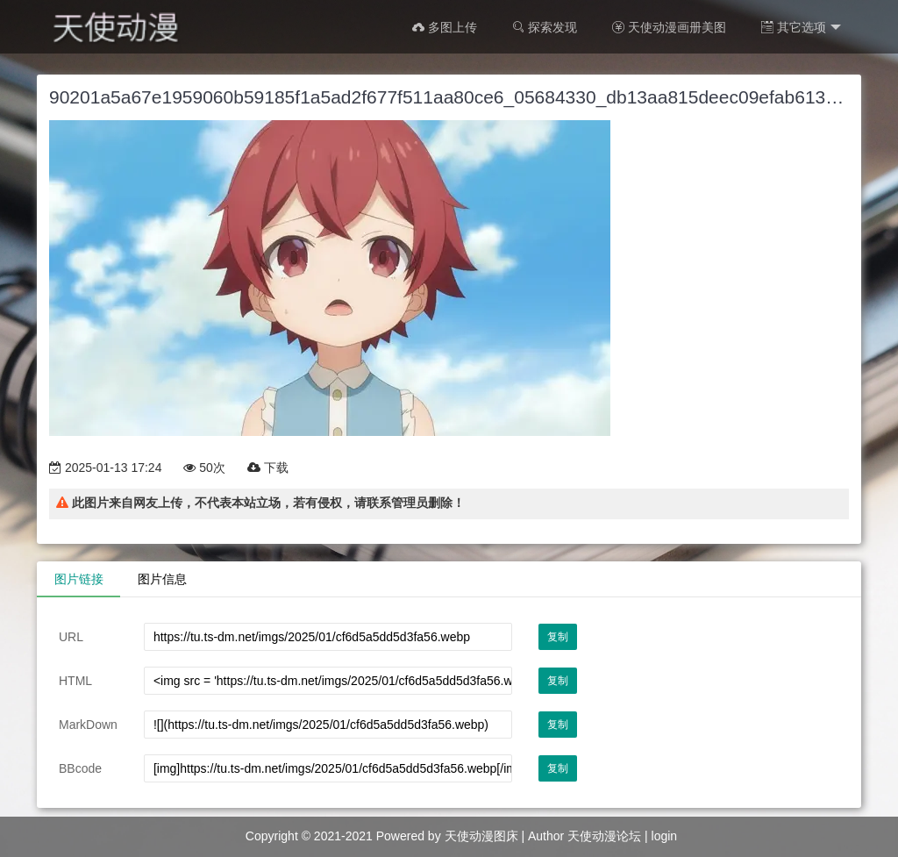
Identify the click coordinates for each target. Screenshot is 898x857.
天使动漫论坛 (604, 836)
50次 (203, 468)
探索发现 (544, 27)
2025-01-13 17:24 (105, 468)
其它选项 (801, 27)
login (665, 836)
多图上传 (444, 27)
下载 (268, 468)
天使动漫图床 (481, 836)
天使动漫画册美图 (669, 27)
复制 (557, 637)
